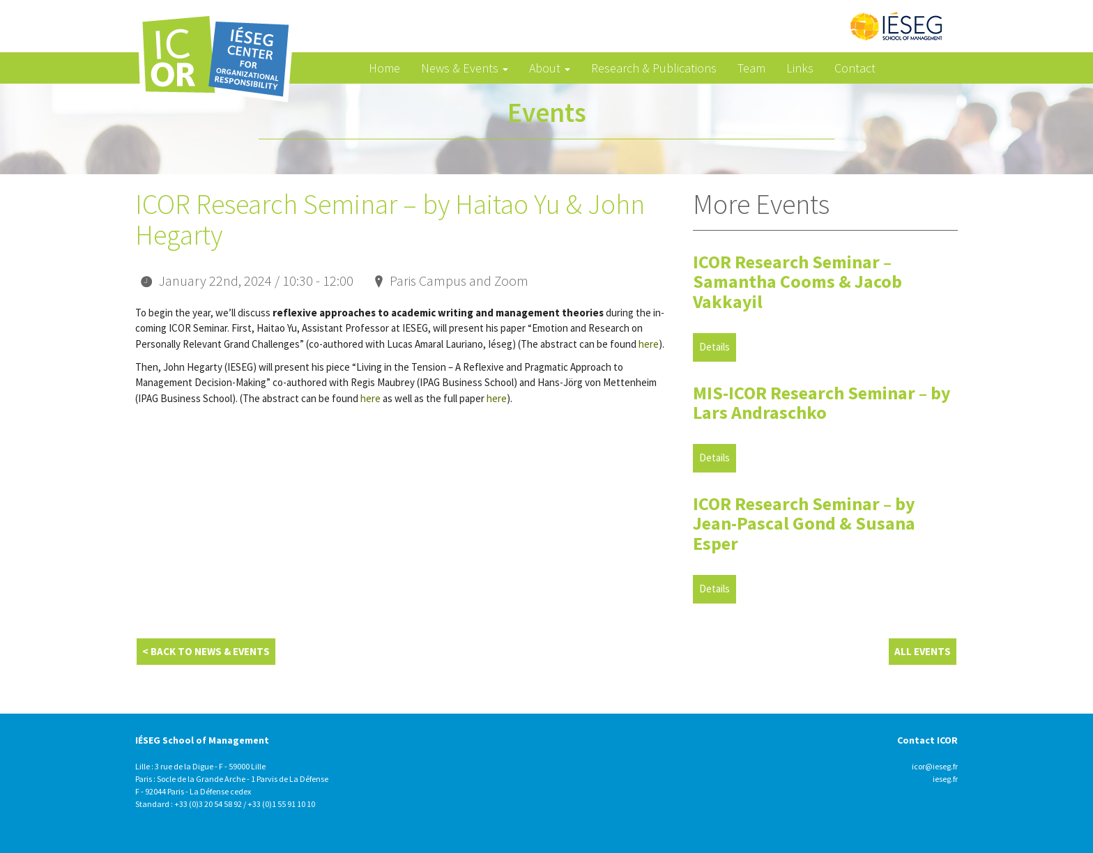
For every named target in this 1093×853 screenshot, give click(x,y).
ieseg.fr (945, 779)
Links (799, 68)
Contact (855, 68)
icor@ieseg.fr (935, 766)
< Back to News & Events (206, 651)
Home (384, 68)
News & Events (464, 68)
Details (714, 346)
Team (751, 68)
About (549, 68)
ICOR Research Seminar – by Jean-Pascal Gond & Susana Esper (804, 523)
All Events (922, 651)
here (649, 344)
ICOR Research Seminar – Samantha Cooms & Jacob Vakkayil (797, 281)
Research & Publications (654, 68)
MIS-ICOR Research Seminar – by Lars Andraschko (822, 402)
